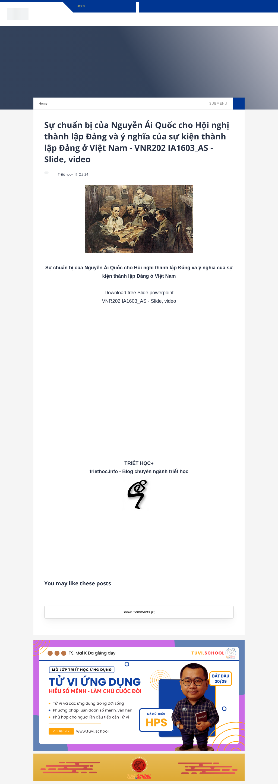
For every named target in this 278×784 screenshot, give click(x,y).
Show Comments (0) (138, 612)
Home (43, 103)
